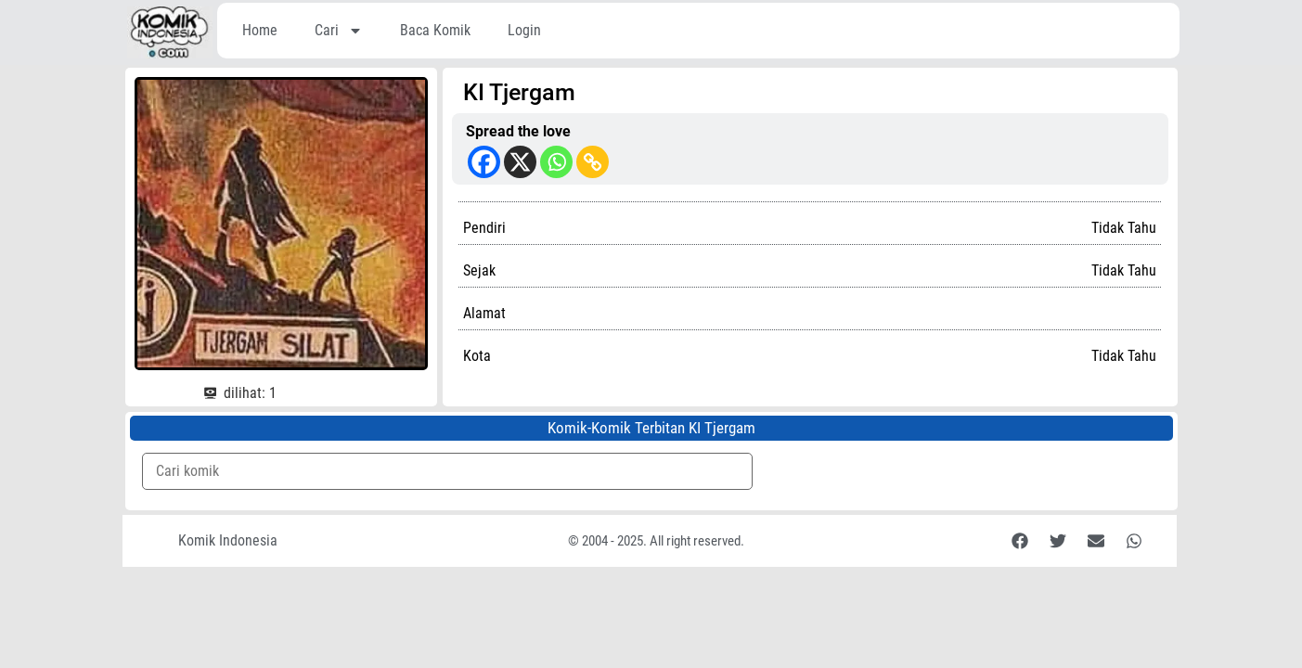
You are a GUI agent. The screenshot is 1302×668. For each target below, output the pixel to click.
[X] (520, 162)
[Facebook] (484, 162)
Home (259, 30)
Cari (339, 30)
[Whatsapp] (556, 162)
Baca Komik (435, 30)
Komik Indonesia (227, 540)
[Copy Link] (592, 162)
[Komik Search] (448, 471)
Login (524, 30)
